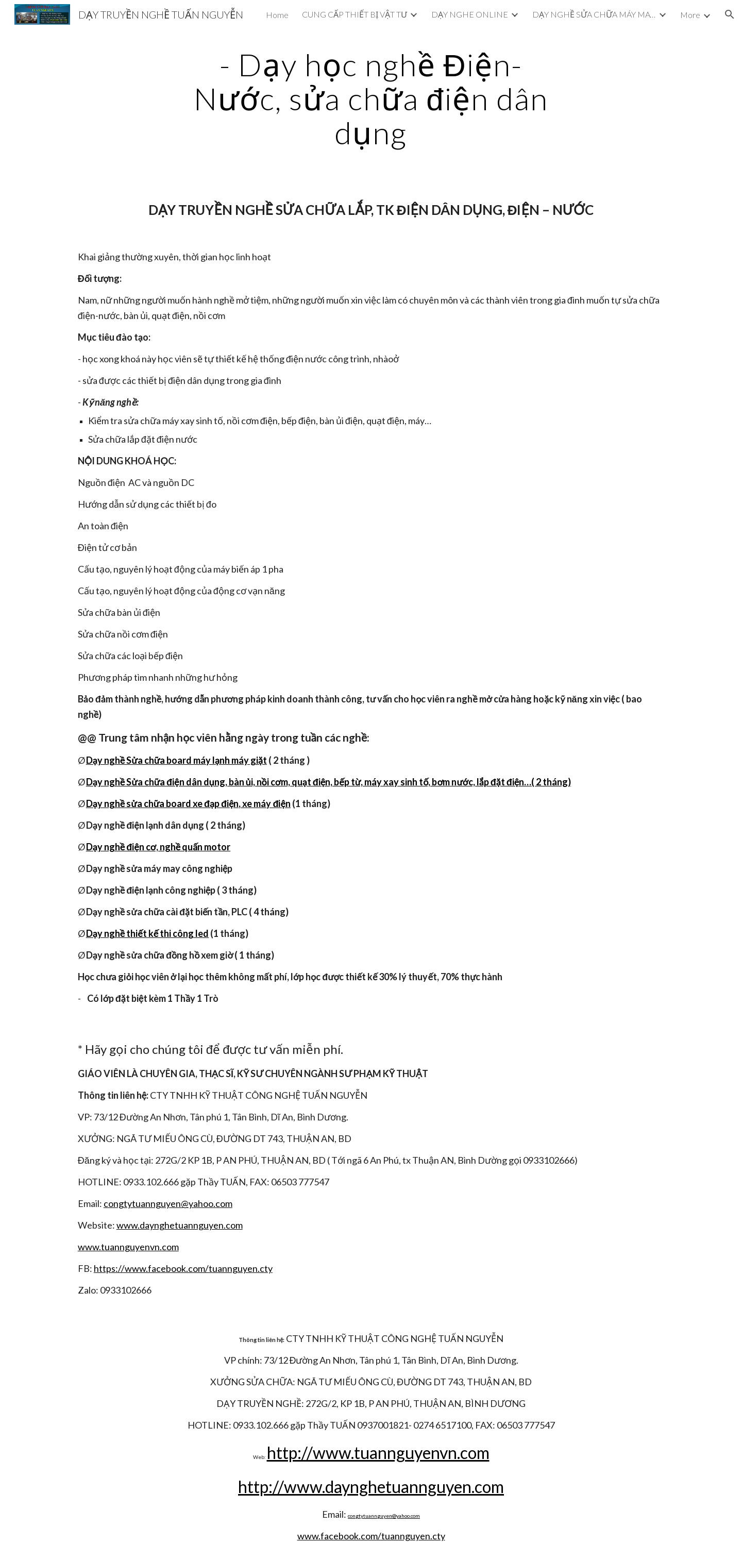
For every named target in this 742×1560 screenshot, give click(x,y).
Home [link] (277, 15)
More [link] (690, 15)
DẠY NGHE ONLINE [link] (469, 14)
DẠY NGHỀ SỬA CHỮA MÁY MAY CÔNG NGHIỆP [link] (594, 14)
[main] (371, 98)
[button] (729, 14)
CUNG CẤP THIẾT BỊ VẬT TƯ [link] (354, 14)
